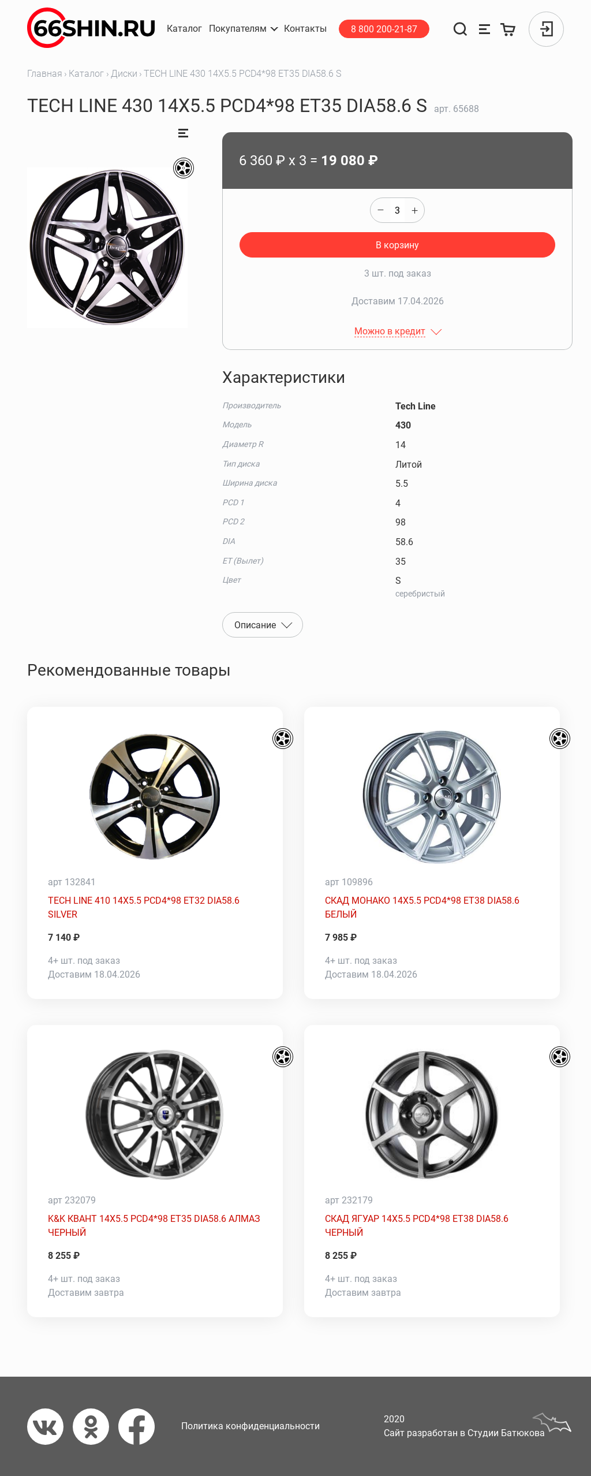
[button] (242, 28)
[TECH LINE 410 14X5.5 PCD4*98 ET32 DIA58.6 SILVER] (155, 797)
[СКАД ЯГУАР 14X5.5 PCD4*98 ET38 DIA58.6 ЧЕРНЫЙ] (432, 1115)
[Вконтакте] (50, 1426)
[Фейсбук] (141, 1426)
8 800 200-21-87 (384, 29)
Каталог (86, 73)
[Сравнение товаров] (484, 29)
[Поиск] (460, 29)
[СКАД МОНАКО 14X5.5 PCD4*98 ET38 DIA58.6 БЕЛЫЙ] (432, 797)
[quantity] (397, 210)
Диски (124, 73)
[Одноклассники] (95, 1426)
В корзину (397, 245)
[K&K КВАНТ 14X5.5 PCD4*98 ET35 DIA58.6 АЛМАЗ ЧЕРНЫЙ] (155, 1115)
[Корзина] (509, 29)
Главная (44, 73)
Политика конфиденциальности (250, 1426)
